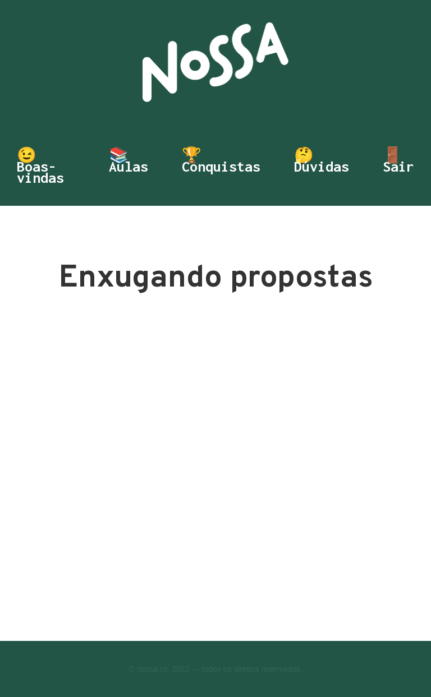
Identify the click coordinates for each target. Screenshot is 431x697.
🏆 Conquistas (221, 162)
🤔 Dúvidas (321, 162)
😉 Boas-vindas (40, 166)
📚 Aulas (128, 162)
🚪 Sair (398, 162)
